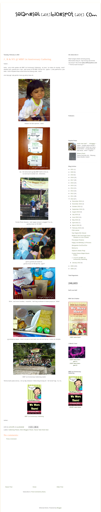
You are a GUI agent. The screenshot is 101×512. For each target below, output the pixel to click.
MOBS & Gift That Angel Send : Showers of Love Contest (81, 236)
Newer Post (8, 487)
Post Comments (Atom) (38, 492)
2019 (72, 175)
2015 (72, 185)
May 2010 (75, 220)
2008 (72, 268)
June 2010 (75, 217)
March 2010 (76, 225)
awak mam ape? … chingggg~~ (86, 143)
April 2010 (75, 222)
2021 (72, 169)
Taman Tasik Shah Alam (41, 430)
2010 (72, 199)
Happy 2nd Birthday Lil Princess (81, 242)
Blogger (59, 508)
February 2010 (76, 228)
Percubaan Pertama (78, 240)
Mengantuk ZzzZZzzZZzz (79, 245)
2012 (72, 193)
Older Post (60, 487)
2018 (72, 177)
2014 (72, 188)
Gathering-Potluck (14, 430)
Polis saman (75, 230)
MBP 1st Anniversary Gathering (34, 416)
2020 (72, 172)
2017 (72, 180)
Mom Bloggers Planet (26, 430)
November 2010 (77, 204)
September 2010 (77, 209)
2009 (72, 266)
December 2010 (77, 201)
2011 (72, 196)
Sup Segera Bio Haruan (79, 233)
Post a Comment (11, 439)
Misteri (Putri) (81, 153)
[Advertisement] (50, 37)
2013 (72, 191)
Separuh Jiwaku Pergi (78, 250)
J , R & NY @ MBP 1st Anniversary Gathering (79, 258)
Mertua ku (75, 248)
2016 (72, 183)
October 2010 (76, 206)
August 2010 (76, 212)
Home (34, 487)
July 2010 (75, 214)
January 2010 (76, 262)
